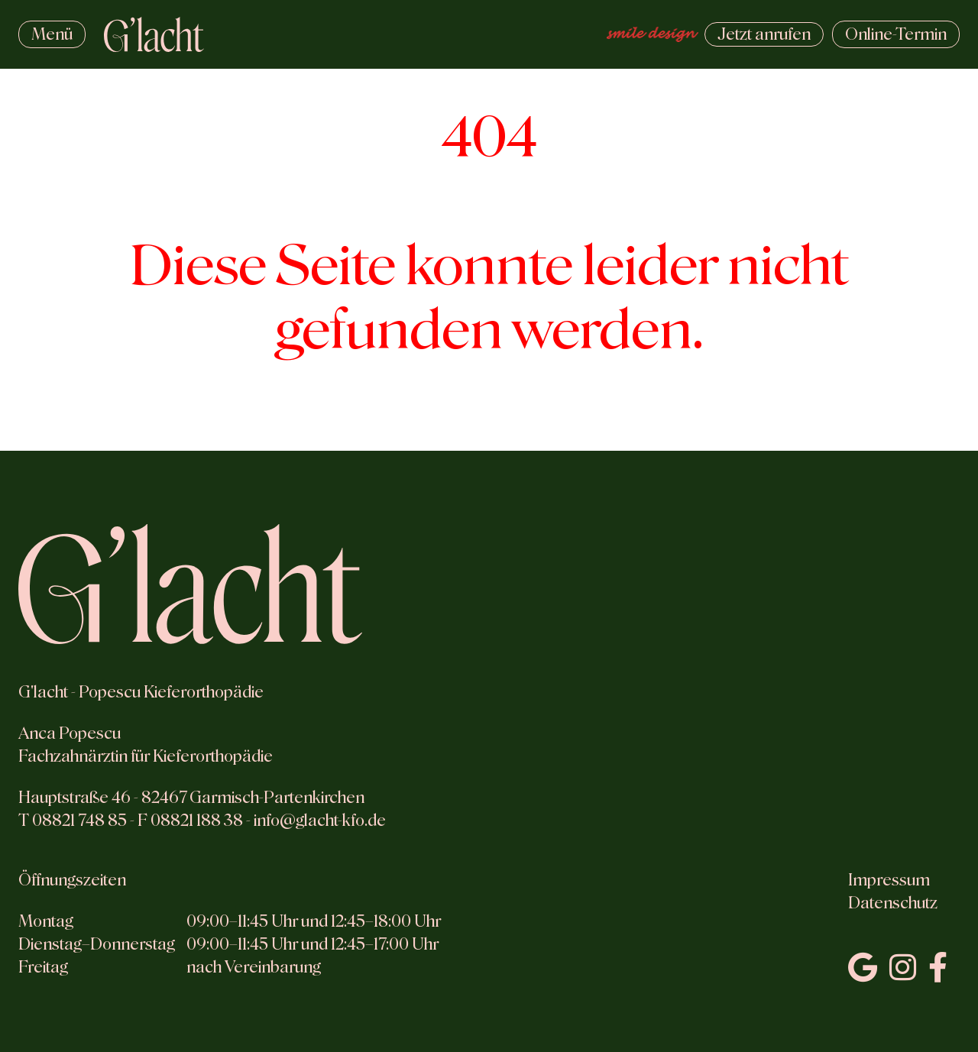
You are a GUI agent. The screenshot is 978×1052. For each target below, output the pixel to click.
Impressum (889, 880)
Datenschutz (893, 903)
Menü (52, 34)
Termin (896, 34)
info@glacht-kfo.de (320, 820)
